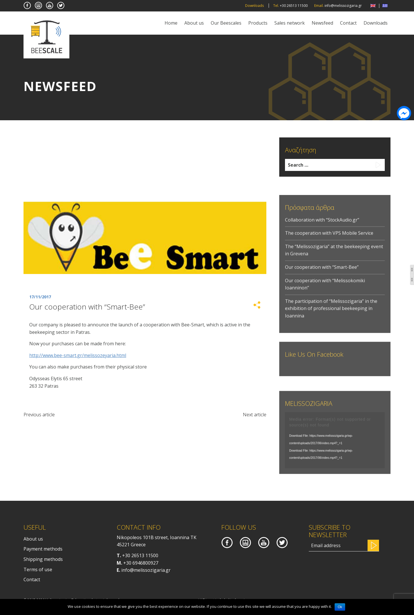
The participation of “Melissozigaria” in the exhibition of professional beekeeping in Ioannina (331, 316)
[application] (335, 445)
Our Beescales (226, 23)
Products (257, 23)
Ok (340, 607)
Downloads (254, 5)
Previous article (39, 414)
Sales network (289, 23)
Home (171, 23)
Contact (348, 23)
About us (194, 23)
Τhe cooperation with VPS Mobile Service (329, 241)
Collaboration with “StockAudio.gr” (322, 227)
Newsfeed (322, 23)
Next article (254, 414)
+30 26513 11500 (140, 555)
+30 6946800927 (140, 563)
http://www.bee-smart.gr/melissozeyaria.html (77, 355)
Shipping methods (43, 559)
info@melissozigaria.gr (146, 570)
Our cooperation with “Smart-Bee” (322, 275)
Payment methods (43, 549)
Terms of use (38, 569)
